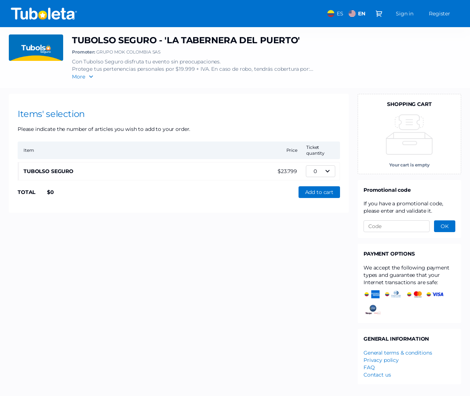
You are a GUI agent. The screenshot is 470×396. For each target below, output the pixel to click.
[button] (319, 192)
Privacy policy (381, 360)
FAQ (369, 367)
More (78, 76)
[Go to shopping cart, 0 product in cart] (379, 13)
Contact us (377, 374)
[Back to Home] (82, 13)
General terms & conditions (398, 352)
